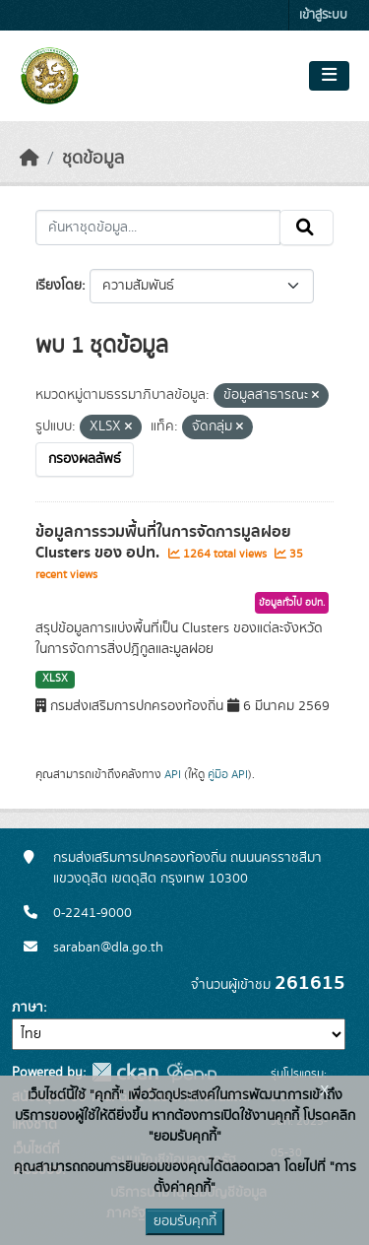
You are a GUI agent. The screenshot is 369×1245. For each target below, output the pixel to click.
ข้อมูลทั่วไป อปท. (292, 603)
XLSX (55, 679)
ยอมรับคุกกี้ (185, 1221)
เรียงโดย (58, 285)
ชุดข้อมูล (93, 158)
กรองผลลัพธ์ (84, 459)
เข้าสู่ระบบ (323, 15)
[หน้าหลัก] (29, 158)
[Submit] (306, 227)
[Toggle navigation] (329, 76)
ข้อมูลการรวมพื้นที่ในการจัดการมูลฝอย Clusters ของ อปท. (163, 542)
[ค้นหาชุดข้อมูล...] (157, 227)
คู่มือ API (228, 774)
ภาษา (27, 1007)
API (172, 774)
